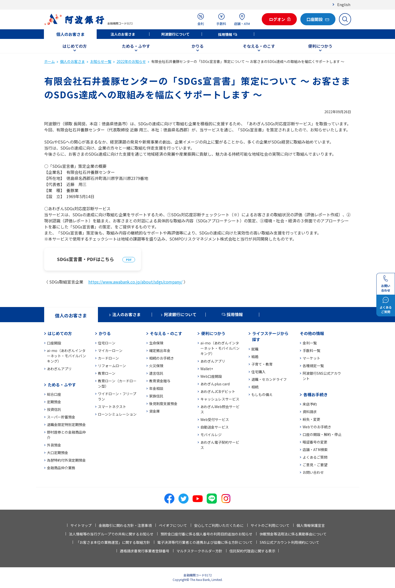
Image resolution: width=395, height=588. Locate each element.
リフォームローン (112, 365)
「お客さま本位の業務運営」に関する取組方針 (113, 542)
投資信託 (54, 409)
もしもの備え (262, 394)
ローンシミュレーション (117, 414)
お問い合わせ (313, 472)
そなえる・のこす (259, 46)
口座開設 (54, 342)
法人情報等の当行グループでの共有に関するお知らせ (111, 533)
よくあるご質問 (315, 457)
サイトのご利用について (270, 525)
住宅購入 (258, 371)
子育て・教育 (262, 364)
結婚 (254, 356)
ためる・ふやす (136, 46)
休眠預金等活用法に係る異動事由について (293, 533)
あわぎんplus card (215, 383)
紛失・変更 (311, 419)
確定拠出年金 (159, 350)
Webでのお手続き (317, 426)
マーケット (311, 358)
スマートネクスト (112, 406)
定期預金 (54, 401)
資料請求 (310, 411)
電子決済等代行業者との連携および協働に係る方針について (205, 542)
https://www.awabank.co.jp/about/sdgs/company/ (135, 282)
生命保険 (156, 342)
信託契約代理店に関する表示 (252, 550)
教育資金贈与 (159, 380)
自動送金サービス (214, 427)
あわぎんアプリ (59, 368)
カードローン (108, 358)
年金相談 (156, 388)
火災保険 (156, 365)
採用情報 (225, 34)
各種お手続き (315, 394)
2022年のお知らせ (131, 61)
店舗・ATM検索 (315, 449)
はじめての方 (75, 46)
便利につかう (320, 46)
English (343, 4)
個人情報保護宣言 (311, 525)
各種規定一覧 (313, 365)
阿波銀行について (175, 34)
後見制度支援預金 (163, 403)
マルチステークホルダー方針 (199, 550)
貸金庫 (154, 411)
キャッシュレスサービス (219, 399)
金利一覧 (310, 342)
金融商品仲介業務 (61, 467)
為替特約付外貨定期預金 (66, 460)
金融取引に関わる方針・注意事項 (125, 525)
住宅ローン (106, 342)
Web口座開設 (211, 376)
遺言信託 (156, 373)
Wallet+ (206, 368)
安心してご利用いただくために (219, 525)
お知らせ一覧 (100, 61)
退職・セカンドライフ (269, 379)
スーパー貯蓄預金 (61, 416)
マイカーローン (110, 350)
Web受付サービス (214, 419)
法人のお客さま (123, 34)
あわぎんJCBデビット (217, 391)
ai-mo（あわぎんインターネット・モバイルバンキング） (66, 356)
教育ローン (106, 373)
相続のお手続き (161, 358)
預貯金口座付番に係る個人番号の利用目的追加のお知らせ (206, 533)
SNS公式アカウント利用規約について (289, 542)
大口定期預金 (57, 452)
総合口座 (54, 394)
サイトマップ (81, 525)
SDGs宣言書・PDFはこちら (85, 259)
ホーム (49, 61)
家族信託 (156, 395)
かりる (198, 46)
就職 (254, 348)
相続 (254, 386)
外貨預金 (54, 445)
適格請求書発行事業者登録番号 (144, 550)
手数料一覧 (311, 350)
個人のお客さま (70, 34)
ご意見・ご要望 (315, 464)
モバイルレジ (211, 434)
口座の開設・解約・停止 (322, 434)
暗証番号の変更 (315, 441)
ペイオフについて (173, 525)
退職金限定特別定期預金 (66, 424)
